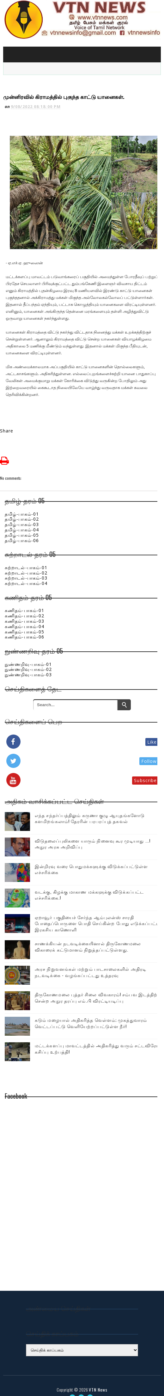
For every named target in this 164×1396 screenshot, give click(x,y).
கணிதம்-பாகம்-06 (24, 626)
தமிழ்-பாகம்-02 (22, 508)
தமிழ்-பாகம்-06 (22, 529)
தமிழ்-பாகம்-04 (22, 518)
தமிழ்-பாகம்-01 (22, 503)
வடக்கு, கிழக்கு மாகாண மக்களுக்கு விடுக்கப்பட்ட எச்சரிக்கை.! (89, 883)
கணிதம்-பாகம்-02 (24, 604)
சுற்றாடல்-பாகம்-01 (26, 556)
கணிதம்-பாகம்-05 (24, 620)
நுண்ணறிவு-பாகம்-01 (28, 653)
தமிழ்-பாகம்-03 (22, 513)
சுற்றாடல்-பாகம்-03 (26, 567)
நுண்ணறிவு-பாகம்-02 (28, 658)
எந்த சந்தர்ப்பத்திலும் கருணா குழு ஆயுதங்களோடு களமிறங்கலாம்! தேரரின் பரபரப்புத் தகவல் (90, 806)
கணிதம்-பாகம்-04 (24, 615)
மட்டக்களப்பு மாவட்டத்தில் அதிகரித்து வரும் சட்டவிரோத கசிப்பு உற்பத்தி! (98, 1037)
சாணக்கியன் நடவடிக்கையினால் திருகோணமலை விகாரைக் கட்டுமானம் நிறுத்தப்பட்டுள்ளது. (88, 935)
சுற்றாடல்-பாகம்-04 (26, 572)
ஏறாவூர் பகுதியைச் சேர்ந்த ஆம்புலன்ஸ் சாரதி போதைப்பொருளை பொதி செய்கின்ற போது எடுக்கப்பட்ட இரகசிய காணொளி (97, 911)
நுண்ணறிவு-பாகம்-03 (28, 663)
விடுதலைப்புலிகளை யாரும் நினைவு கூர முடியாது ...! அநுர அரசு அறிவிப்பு (92, 832)
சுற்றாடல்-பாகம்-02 (26, 561)
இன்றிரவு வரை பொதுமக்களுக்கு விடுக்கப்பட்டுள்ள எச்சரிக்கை (91, 857)
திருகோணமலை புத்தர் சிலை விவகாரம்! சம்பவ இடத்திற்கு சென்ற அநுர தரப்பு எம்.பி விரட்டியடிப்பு (98, 986)
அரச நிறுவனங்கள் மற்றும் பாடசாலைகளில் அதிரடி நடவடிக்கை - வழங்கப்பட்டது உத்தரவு (90, 960)
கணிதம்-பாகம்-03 (24, 610)
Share (7, 420)
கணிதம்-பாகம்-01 (24, 599)
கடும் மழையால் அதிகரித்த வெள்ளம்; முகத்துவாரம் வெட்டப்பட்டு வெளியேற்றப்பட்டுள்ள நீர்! (91, 1011)
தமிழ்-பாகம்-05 (22, 524)
